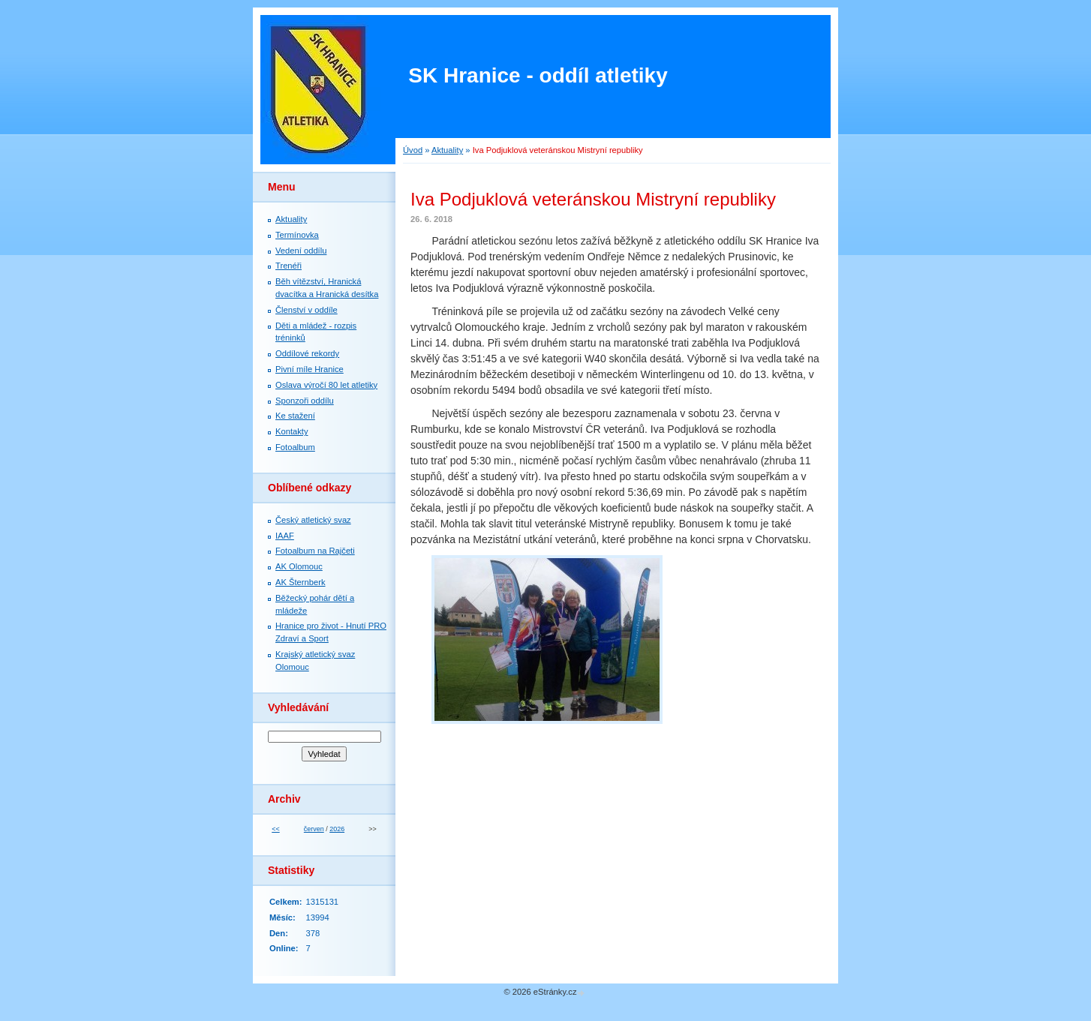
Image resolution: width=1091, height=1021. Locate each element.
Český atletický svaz (313, 519)
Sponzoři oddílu (304, 400)
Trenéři (288, 265)
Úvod (412, 150)
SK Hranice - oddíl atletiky (537, 75)
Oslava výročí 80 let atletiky (326, 384)
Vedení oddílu (300, 250)
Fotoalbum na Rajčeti (315, 550)
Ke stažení (295, 415)
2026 (336, 829)
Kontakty (291, 431)
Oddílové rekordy (307, 353)
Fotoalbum (295, 447)
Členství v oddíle (306, 309)
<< (275, 829)
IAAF (284, 535)
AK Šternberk (300, 582)
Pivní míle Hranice (309, 369)
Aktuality (447, 150)
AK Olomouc (299, 566)
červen (314, 829)
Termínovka (297, 234)
